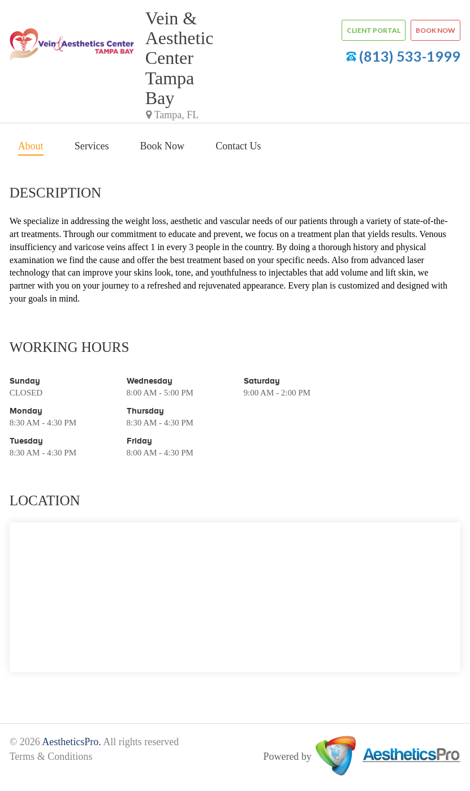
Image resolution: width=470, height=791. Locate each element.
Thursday (145, 410)
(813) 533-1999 (409, 56)
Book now (435, 30)
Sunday (25, 380)
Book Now (162, 146)
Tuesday (26, 440)
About (31, 146)
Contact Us (238, 146)
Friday (139, 440)
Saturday (262, 380)
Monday (26, 410)
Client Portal (373, 30)
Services (92, 146)
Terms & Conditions (51, 756)
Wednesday (150, 380)
